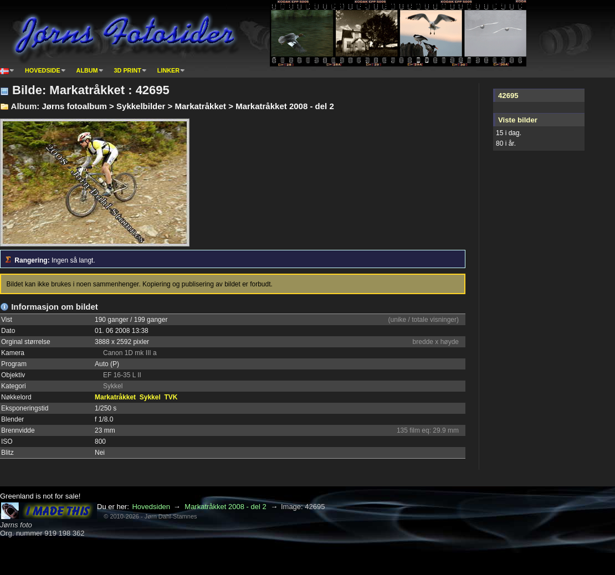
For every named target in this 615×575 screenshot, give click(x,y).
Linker (168, 70)
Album (87, 70)
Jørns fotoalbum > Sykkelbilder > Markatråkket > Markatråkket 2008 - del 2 (188, 106)
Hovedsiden (151, 506)
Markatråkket (115, 397)
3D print (127, 70)
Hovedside (42, 70)
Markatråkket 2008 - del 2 (225, 506)
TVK (170, 397)
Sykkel (150, 397)
